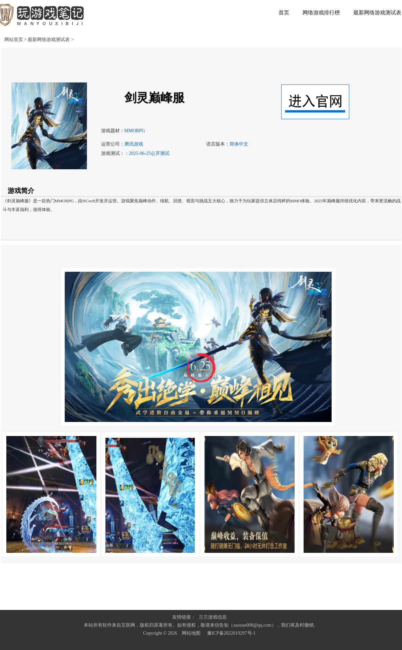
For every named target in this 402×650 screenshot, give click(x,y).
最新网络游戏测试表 (49, 39)
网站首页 (13, 39)
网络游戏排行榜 (321, 12)
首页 (284, 12)
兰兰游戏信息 (213, 617)
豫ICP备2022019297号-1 (231, 633)
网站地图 (191, 633)
